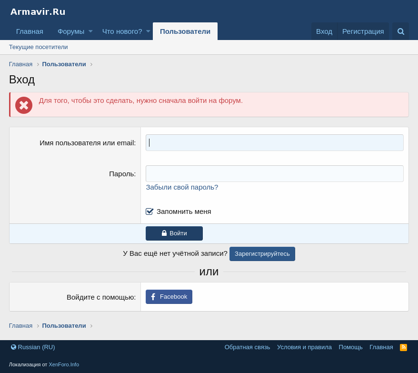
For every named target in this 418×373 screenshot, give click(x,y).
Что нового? (122, 31)
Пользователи (185, 31)
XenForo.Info (64, 364)
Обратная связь (247, 347)
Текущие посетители (38, 46)
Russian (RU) (33, 347)
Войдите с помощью (100, 297)
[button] (90, 31)
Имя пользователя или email (87, 143)
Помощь (351, 347)
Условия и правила (304, 347)
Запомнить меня (184, 211)
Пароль (121, 174)
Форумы (71, 31)
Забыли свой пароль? (182, 187)
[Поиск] (400, 31)
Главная (29, 31)
